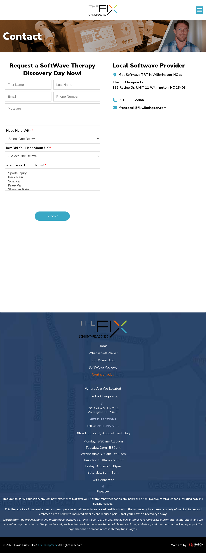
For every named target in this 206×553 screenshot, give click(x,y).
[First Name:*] (28, 85)
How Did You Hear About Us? (28, 148)
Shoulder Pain (52, 190)
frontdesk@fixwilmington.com (143, 108)
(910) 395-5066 (131, 100)
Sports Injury (52, 173)
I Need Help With (19, 130)
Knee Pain (52, 186)
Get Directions (103, 419)
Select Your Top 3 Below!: (25, 165)
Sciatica (52, 181)
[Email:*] (28, 97)
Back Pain (52, 177)
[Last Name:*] (76, 85)
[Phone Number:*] (76, 97)
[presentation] (52, 199)
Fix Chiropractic (48, 545)
